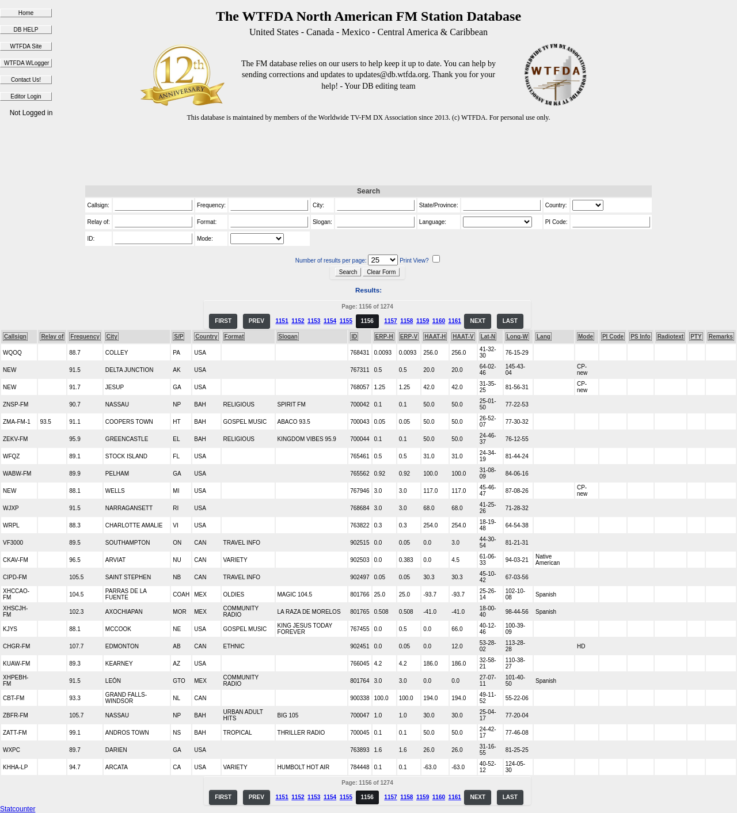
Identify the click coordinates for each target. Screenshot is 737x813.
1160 (438, 321)
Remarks (721, 336)
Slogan (288, 336)
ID (354, 336)
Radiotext (671, 336)
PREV (256, 321)
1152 (297, 321)
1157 (390, 321)
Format (234, 336)
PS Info (640, 336)
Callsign (15, 336)
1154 (330, 321)
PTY (695, 336)
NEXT (477, 321)
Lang (543, 336)
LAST (510, 321)
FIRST (223, 321)
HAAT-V (463, 336)
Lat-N (488, 336)
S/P (178, 336)
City (112, 336)
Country (206, 336)
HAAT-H (435, 336)
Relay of (52, 336)
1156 (367, 321)
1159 (422, 321)
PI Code (613, 336)
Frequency (85, 336)
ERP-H (384, 336)
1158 (406, 321)
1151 (281, 321)
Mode (585, 336)
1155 (346, 321)
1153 (313, 321)
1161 (455, 321)
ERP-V (409, 336)
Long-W (517, 336)
